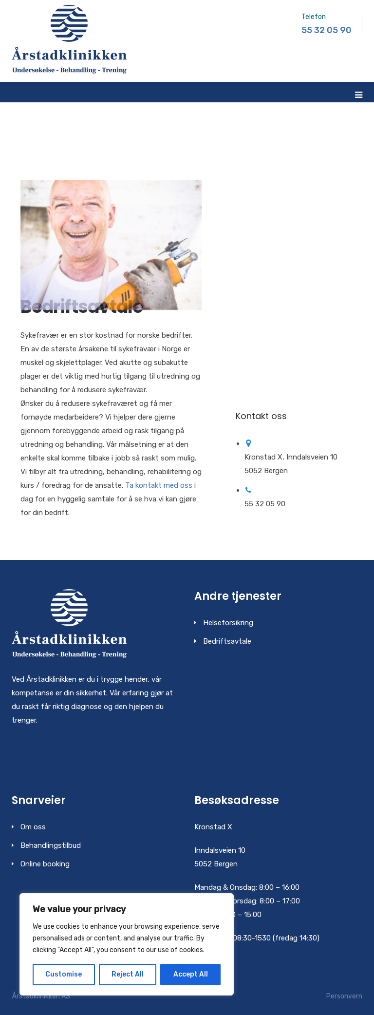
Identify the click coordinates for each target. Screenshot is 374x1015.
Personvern (344, 996)
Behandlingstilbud (50, 845)
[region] (126, 944)
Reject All (128, 974)
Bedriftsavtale (227, 641)
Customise (63, 974)
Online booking (45, 864)
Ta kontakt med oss (158, 485)
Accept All (190, 974)
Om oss (33, 827)
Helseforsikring (228, 622)
